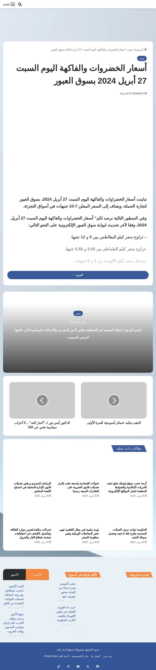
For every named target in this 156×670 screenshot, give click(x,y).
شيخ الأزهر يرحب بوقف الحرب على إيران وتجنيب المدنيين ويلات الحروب (13, 623)
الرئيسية (140, 49)
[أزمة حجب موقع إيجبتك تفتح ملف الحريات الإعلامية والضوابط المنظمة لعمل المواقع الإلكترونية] (126, 467)
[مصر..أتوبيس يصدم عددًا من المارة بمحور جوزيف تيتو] (90, 589)
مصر (129, 49)
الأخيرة (37, 574)
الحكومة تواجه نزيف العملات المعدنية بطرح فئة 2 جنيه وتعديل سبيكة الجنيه (127, 533)
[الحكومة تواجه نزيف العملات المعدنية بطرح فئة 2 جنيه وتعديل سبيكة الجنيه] (126, 514)
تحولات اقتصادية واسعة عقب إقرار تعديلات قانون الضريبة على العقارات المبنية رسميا (78, 487)
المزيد (78, 275)
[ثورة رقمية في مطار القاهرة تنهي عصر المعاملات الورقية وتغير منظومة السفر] (78, 514)
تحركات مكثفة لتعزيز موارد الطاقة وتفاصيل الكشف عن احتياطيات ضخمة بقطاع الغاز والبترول (30, 533)
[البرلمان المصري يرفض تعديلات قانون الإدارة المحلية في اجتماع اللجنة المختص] (30, 467)
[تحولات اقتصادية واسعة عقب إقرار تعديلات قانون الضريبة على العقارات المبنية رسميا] (78, 467)
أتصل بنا (95, 656)
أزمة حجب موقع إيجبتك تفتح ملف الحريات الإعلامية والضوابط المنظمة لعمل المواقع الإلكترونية (127, 487)
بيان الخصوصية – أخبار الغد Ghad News (66, 656)
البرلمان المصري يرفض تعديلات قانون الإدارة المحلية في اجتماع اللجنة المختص (32, 487)
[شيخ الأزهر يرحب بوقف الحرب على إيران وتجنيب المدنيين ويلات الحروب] (38, 619)
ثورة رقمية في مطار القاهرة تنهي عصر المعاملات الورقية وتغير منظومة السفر (79, 533)
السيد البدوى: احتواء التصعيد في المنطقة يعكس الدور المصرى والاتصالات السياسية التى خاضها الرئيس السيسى (78, 336)
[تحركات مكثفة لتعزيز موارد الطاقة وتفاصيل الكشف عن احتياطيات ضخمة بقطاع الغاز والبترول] (30, 514)
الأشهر (14, 574)
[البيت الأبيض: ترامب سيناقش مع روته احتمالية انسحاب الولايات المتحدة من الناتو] (38, 591)
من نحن (107, 656)
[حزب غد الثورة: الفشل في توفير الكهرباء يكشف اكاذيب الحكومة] (90, 612)
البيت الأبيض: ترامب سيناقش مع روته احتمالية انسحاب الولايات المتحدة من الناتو (14, 595)
